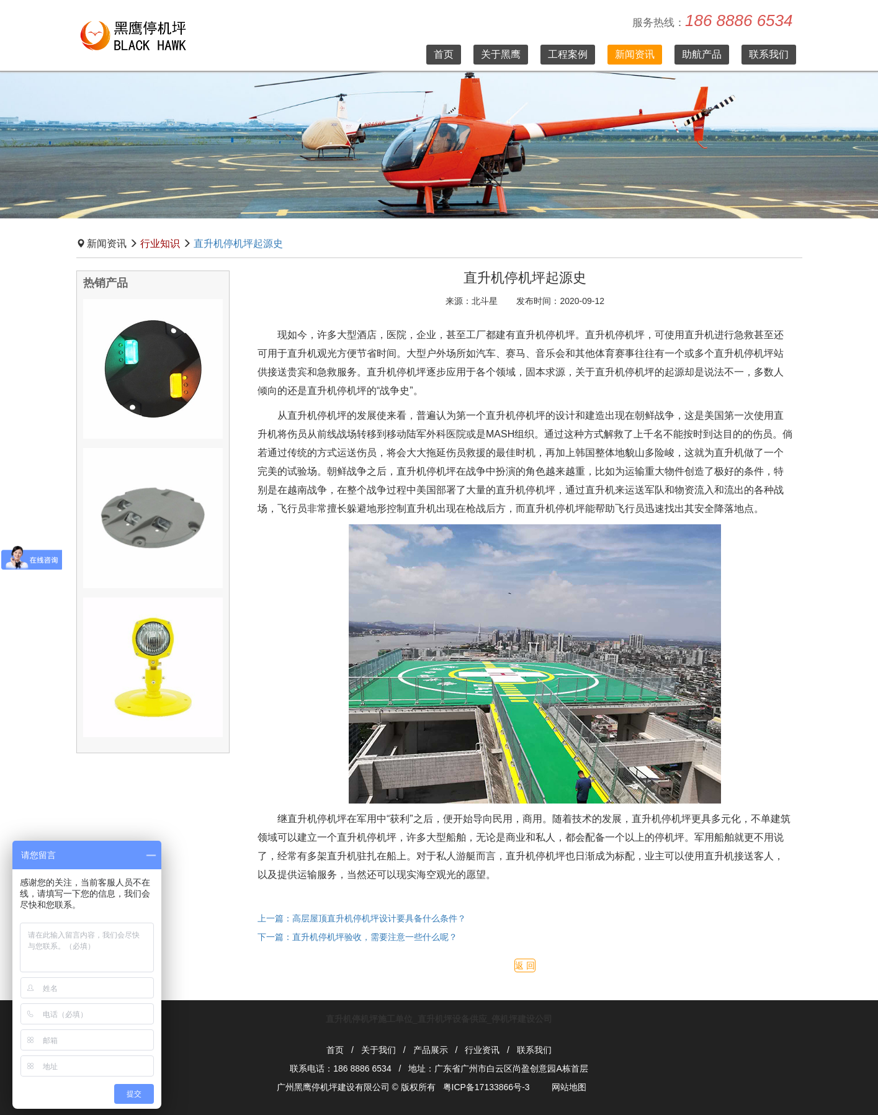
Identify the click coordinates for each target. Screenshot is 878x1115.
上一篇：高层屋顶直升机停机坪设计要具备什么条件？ (362, 918)
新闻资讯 (635, 54)
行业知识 (160, 243)
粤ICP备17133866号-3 (486, 1087)
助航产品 (702, 54)
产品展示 (430, 1050)
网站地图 (569, 1087)
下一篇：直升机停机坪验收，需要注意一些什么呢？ (357, 937)
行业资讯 (482, 1050)
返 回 (525, 965)
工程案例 (568, 54)
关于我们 (378, 1050)
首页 (444, 54)
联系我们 (769, 54)
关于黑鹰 (501, 54)
